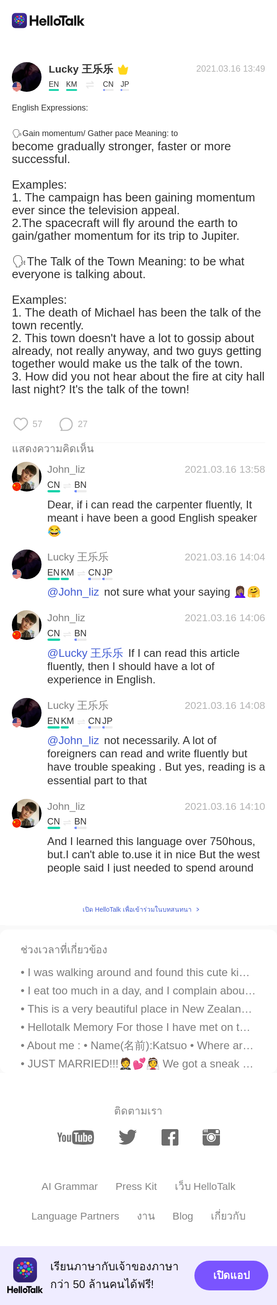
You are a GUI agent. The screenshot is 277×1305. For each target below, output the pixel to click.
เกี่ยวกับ (228, 1216)
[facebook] (170, 1137)
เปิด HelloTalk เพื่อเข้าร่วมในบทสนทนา (137, 909)
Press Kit (136, 1186)
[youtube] (75, 1137)
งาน (146, 1216)
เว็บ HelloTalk (205, 1186)
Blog (182, 1216)
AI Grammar (70, 1186)
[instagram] (211, 1137)
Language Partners (75, 1216)
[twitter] (128, 1137)
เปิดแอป (231, 1275)
